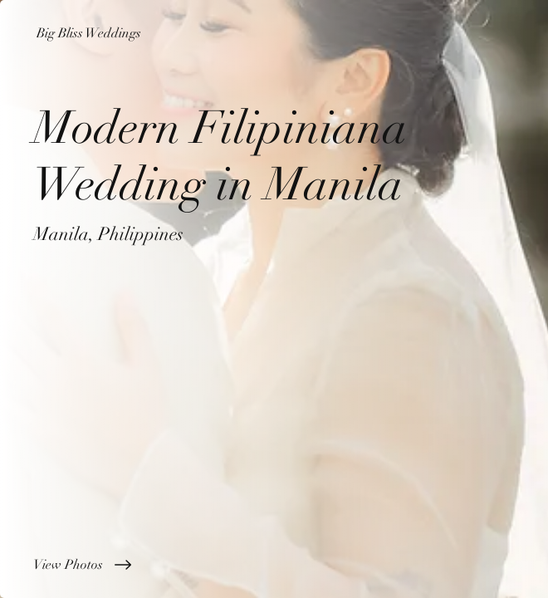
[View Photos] (274, 565)
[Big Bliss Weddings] (274, 33)
